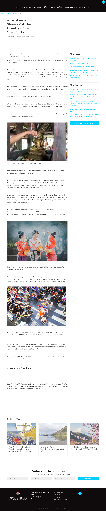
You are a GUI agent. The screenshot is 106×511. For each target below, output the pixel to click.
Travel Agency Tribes (62, 508)
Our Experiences (70, 7)
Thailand (13, 36)
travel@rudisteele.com (39, 498)
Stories (78, 7)
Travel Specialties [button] (35, 7)
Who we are (58, 492)
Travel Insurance (60, 500)
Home (17, 7)
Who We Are (24, 7)
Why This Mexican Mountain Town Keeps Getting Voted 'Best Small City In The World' (83, 96)
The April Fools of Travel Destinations (82, 67)
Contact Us (85, 7)
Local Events (25, 36)
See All (95, 419)
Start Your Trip (84, 123)
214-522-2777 (37, 496)
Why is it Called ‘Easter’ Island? (80, 63)
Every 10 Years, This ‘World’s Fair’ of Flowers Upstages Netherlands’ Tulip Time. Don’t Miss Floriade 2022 (84, 104)
